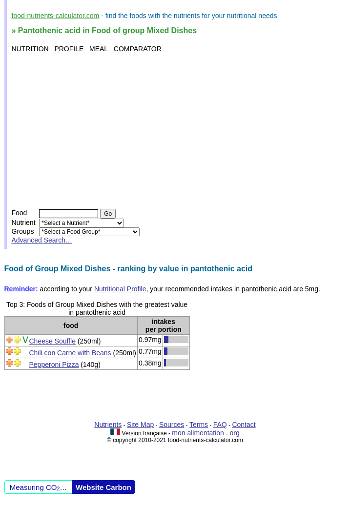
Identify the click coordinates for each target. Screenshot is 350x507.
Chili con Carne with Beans (70, 353)
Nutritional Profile (120, 289)
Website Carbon (103, 487)
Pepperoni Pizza (54, 364)
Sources (171, 424)
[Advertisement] (176, 130)
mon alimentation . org (206, 433)
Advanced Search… (42, 240)
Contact (243, 424)
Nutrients (108, 424)
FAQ (220, 424)
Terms (198, 424)
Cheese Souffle (52, 341)
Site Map (140, 424)
